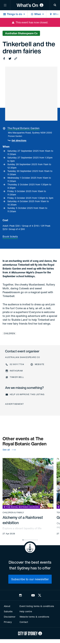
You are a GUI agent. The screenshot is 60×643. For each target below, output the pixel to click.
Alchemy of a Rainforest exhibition (23, 519)
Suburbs (8, 611)
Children (9, 333)
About (7, 606)
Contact (24, 622)
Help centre (26, 611)
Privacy (8, 622)
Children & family (13, 512)
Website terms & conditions (34, 616)
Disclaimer (9, 616)
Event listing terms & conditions (37, 606)
